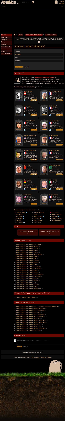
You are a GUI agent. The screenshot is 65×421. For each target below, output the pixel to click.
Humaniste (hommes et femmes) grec (26, 282)
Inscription (61, 1)
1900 (27, 196)
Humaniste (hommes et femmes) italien (26, 264)
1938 (53, 93)
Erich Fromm (28, 195)
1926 (53, 122)
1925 (27, 137)
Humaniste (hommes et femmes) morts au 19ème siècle (31, 322)
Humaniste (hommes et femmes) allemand (27, 262)
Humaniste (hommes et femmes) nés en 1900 (28, 330)
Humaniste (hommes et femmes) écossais (27, 248)
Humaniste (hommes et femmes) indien (26, 258)
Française (28, 123)
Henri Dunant (28, 91)
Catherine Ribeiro (29, 121)
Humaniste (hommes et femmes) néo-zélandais (28, 268)
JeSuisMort (8, 2)
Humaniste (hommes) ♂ (49, 232)
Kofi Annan (27, 180)
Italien (53, 183)
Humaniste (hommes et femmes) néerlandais (28, 266)
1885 (31, 107)
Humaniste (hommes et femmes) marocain (27, 246)
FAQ (32, 357)
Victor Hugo (27, 106)
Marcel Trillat (53, 135)
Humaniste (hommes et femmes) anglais (26, 270)
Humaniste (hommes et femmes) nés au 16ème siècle (30, 310)
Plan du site (43, 357)
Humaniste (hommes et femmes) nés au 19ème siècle (30, 314)
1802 (27, 107)
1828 (27, 93)
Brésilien (54, 168)
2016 (31, 167)
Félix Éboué (53, 106)
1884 (53, 107)
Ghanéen (28, 183)
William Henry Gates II (31, 135)
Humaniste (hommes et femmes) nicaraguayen (28, 276)
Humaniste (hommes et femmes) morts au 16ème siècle (31, 308)
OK (39, 42)
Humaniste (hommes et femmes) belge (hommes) (29, 254)
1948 (53, 181)
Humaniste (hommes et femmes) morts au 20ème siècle (31, 328)
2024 (31, 122)
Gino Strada (53, 180)
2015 (56, 152)
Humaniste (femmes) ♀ (28, 232)
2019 (56, 122)
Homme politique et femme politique (34, 34)
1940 (53, 137)
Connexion (61, 3)
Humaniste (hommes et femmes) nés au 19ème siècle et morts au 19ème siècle (37, 306)
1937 (27, 167)
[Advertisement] (32, 21)
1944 (56, 107)
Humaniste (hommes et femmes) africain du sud (28, 244)
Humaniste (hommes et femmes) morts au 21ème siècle (31, 320)
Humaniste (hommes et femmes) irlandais (27, 284)
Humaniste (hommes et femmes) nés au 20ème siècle (30, 316)
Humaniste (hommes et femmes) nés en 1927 (28, 318)
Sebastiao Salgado (55, 165)
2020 (31, 137)
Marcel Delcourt (54, 150)
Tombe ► (34, 100)
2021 (56, 181)
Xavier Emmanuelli (55, 91)
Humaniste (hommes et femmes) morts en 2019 (28, 324)
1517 (27, 152)
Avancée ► (26, 67)
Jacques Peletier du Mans (31, 150)
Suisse (27, 94)
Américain (28, 138)
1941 (27, 122)
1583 (31, 152)
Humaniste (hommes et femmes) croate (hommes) (29, 274)
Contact (49, 357)
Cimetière (20, 34)
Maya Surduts (53, 195)
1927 (53, 152)
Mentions (36, 357)
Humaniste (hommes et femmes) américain (27, 260)
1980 (31, 196)
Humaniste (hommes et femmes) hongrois (27, 252)
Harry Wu (27, 165)
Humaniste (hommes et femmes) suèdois (27, 278)
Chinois (28, 168)
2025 (56, 93)
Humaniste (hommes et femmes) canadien (27, 280)
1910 (31, 93)
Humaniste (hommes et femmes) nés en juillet (28, 312)
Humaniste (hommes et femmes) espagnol (27, 272)
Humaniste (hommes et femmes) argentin (27, 256)
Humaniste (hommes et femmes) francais (27, 250)
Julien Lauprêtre (54, 121)
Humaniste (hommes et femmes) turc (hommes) (28, 288)
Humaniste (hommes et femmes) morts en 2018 (28, 326)
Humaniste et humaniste (50, 34)
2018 (31, 181)
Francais (54, 94)
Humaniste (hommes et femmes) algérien (27, 286)
